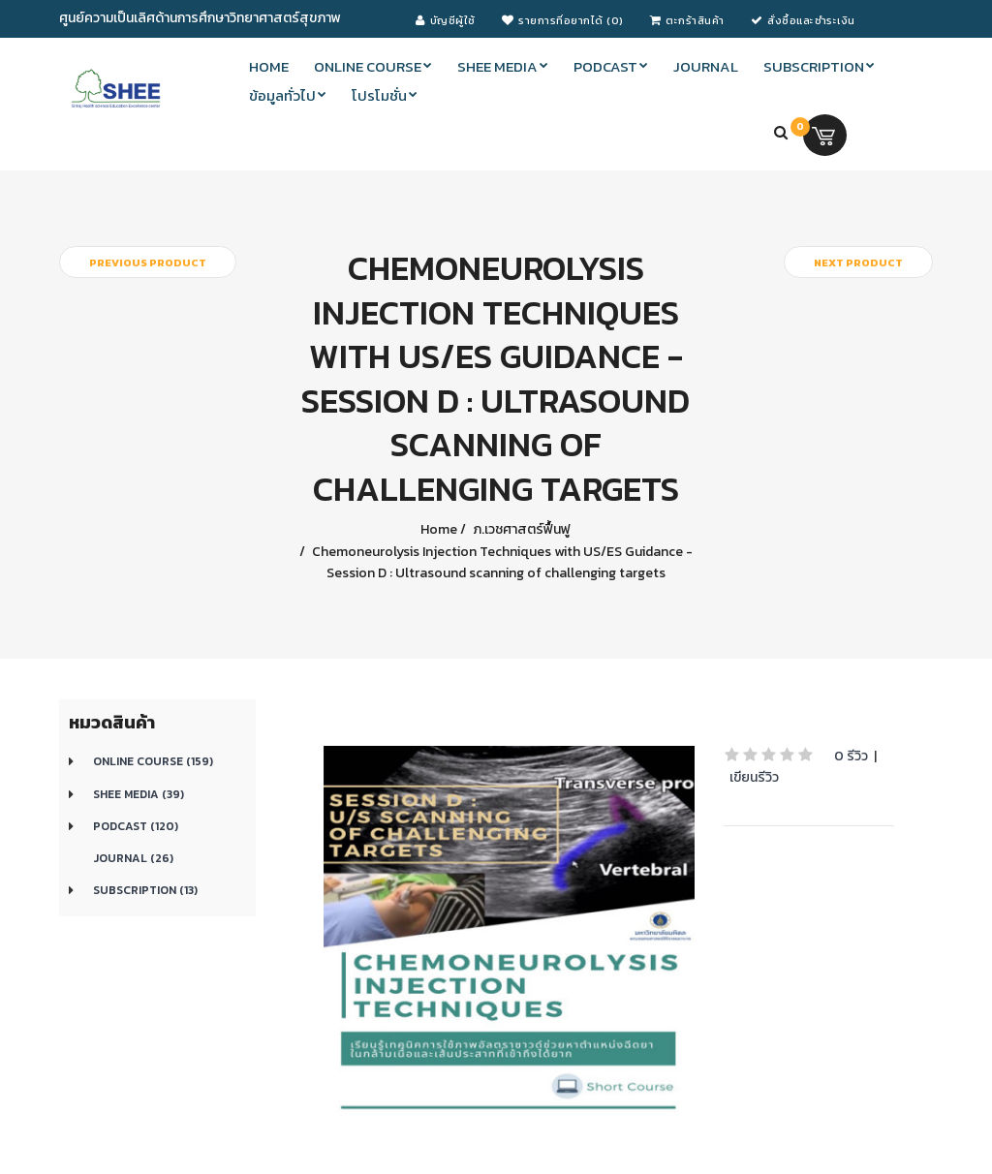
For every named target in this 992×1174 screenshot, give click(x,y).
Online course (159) (153, 761)
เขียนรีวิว (754, 777)
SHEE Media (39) (138, 794)
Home (438, 529)
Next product (858, 262)
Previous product (147, 262)
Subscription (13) (145, 890)
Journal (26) (133, 858)
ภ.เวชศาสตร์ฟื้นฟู (520, 529)
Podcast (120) (135, 826)
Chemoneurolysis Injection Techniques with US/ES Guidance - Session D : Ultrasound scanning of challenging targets (501, 562)
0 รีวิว (851, 756)
